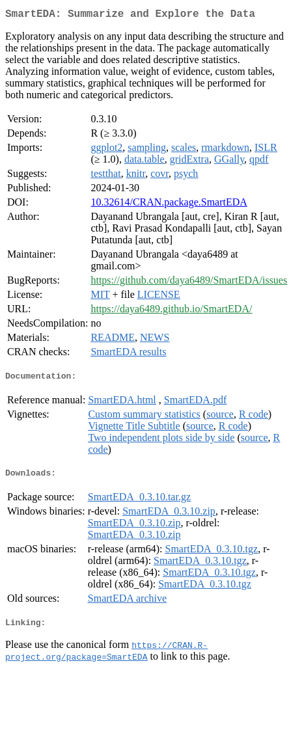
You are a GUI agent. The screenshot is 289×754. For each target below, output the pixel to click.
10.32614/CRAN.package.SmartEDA (168, 204)
